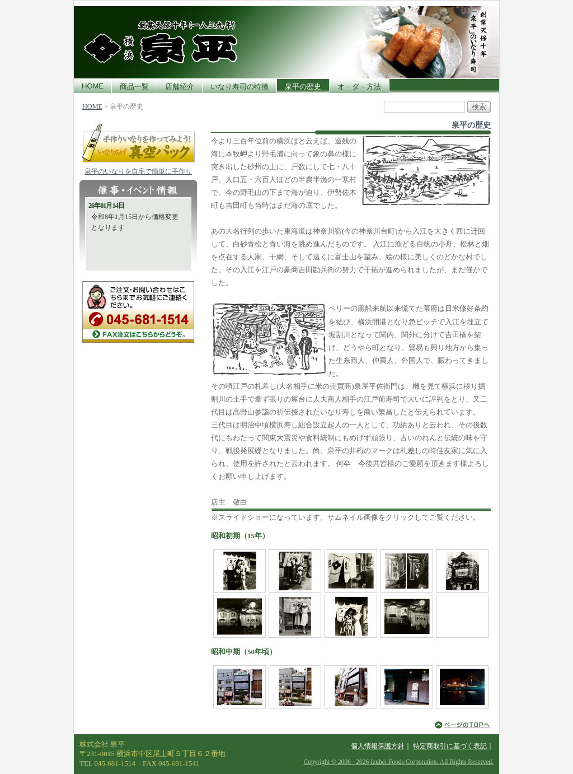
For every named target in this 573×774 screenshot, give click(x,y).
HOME (93, 86)
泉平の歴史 (303, 86)
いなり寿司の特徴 (239, 86)
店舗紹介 (179, 86)
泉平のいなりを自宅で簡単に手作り (138, 171)
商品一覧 (134, 86)
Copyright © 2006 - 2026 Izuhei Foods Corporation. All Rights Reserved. (399, 761)
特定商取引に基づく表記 (450, 746)
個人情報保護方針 (378, 746)
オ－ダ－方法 (359, 86)
